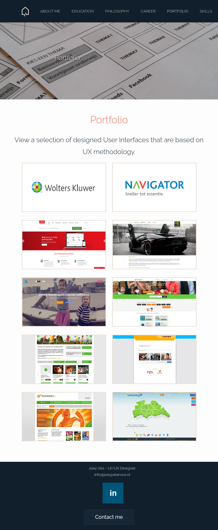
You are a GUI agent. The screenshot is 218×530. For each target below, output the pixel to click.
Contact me (109, 517)
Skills (206, 11)
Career (148, 11)
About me (50, 11)
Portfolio (177, 11)
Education (83, 11)
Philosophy (117, 11)
